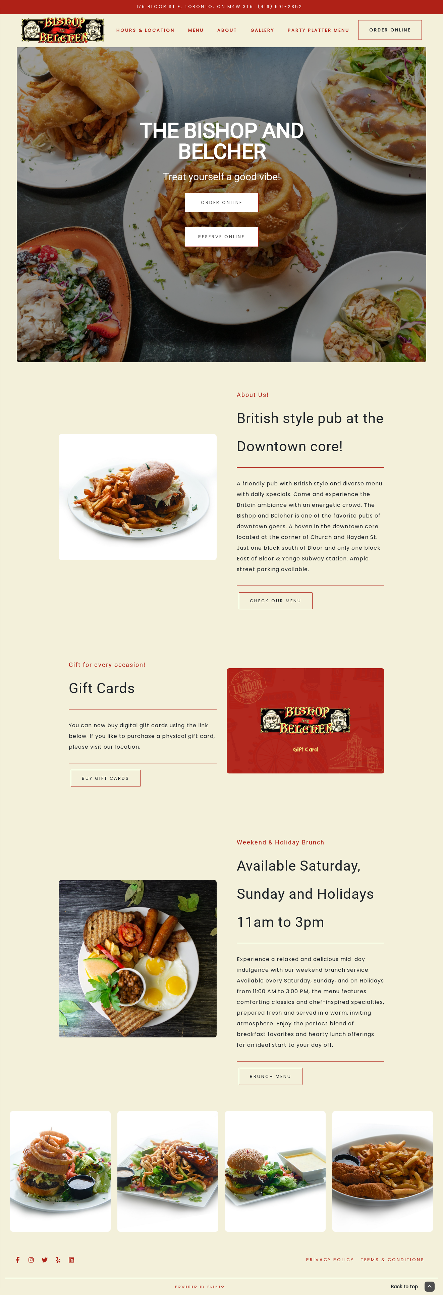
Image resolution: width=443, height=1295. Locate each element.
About (227, 30)
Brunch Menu (270, 1076)
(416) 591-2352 (280, 6)
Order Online (390, 30)
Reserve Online (221, 237)
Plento (216, 1286)
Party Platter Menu (318, 30)
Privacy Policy (330, 1260)
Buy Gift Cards (105, 778)
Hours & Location (145, 30)
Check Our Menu (275, 601)
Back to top (413, 1287)
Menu (196, 30)
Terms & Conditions (393, 1260)
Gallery (262, 30)
